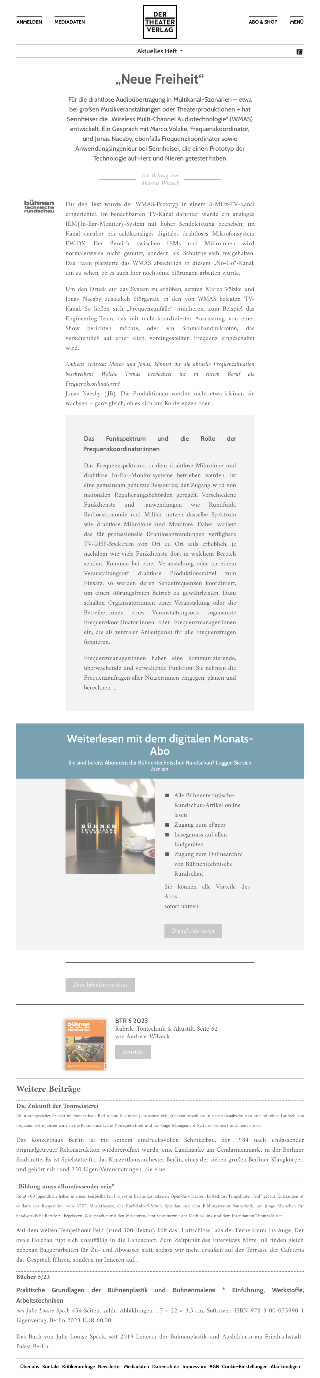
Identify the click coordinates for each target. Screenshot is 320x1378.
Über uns (29, 1366)
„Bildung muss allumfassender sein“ (65, 1186)
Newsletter (109, 1366)
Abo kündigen (285, 1366)
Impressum (194, 1366)
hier (155, 769)
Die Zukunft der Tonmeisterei (57, 1106)
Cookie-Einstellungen (245, 1366)
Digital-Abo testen (193, 931)
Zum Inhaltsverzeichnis (100, 985)
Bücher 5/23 (33, 1277)
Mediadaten (136, 1366)
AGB (214, 1366)
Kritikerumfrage (78, 1366)
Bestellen (133, 1052)
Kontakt (50, 1366)
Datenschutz (165, 1366)
